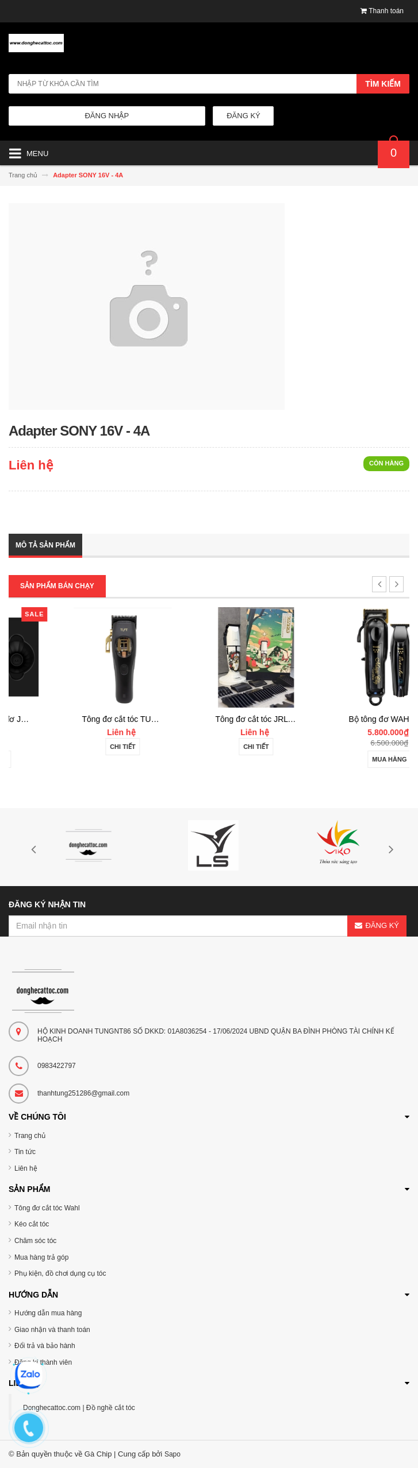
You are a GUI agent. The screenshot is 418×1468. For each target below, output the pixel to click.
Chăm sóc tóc (35, 1241)
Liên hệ (25, 1168)
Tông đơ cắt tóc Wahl (47, 1208)
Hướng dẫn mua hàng (48, 1313)
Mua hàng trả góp (41, 1257)
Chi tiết (209, 746)
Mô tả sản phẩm (45, 545)
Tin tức (25, 1152)
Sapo (172, 1454)
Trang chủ (29, 1136)
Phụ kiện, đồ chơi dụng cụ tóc (60, 1273)
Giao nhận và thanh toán (52, 1330)
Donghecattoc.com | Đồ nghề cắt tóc (79, 1408)
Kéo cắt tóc (31, 1224)
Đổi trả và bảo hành (44, 1346)
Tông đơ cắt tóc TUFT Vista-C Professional (245, 719)
